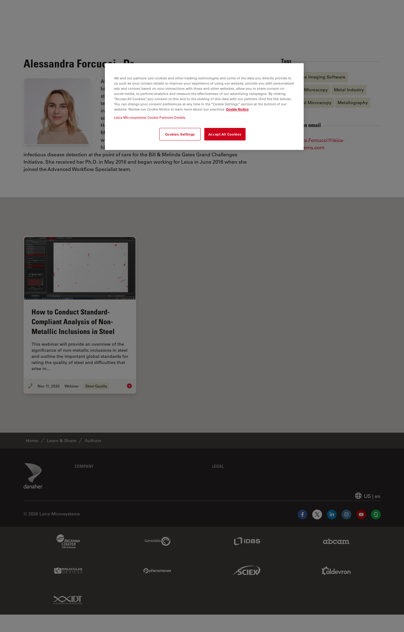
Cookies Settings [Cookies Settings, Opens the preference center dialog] (180, 134)
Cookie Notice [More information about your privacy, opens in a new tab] (237, 109)
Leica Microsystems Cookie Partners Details (150, 117)
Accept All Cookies (224, 134)
